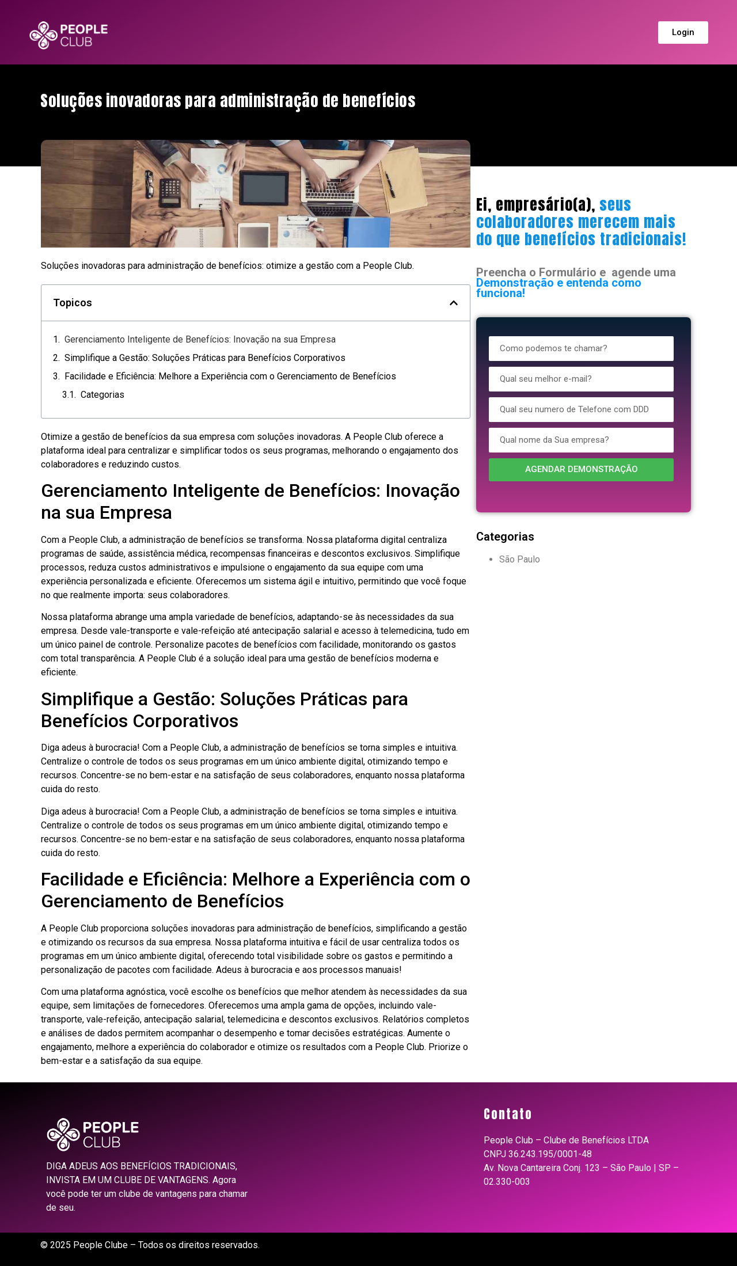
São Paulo (519, 559)
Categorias (102, 394)
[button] (453, 302)
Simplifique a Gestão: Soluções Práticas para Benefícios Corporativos (204, 357)
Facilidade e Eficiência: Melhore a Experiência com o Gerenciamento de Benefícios (230, 376)
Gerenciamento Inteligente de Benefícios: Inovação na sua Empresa (200, 339)
